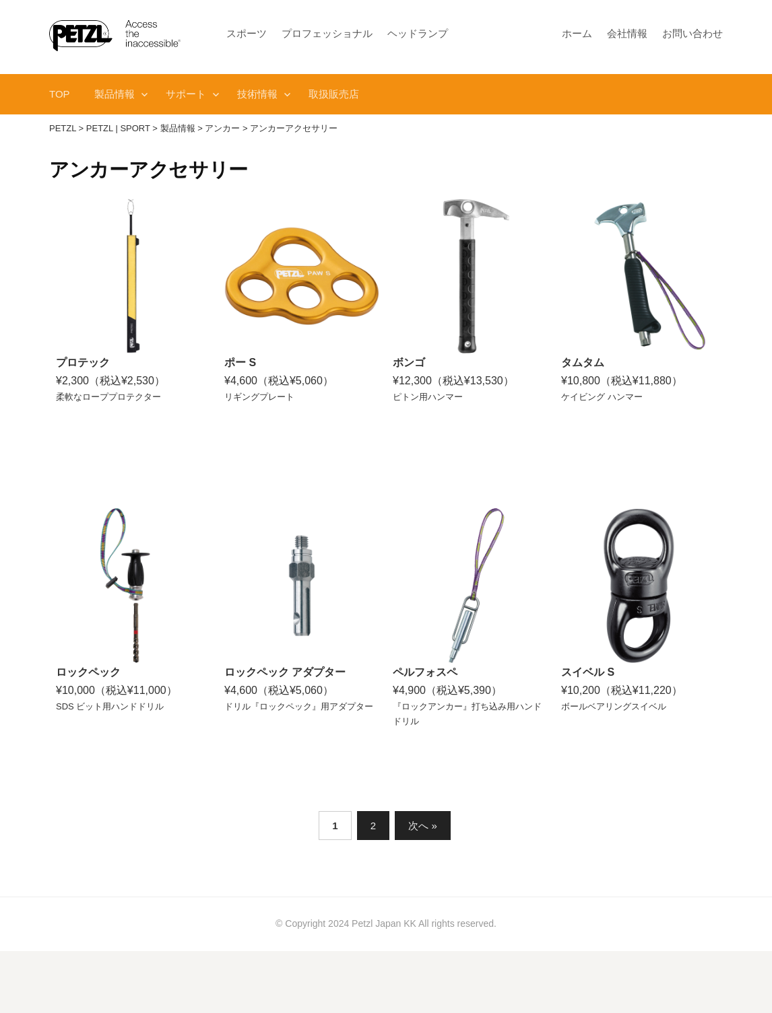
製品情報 (114, 94)
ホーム (577, 33)
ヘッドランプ (417, 33)
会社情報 (627, 33)
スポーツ (246, 33)
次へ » (422, 825)
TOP (59, 94)
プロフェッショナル (327, 33)
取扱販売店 (334, 94)
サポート (186, 94)
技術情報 (257, 94)
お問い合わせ (692, 33)
